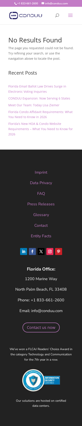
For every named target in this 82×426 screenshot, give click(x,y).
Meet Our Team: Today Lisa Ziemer (33, 105)
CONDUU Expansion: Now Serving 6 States (39, 98)
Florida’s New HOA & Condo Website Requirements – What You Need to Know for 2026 (40, 129)
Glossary (41, 214)
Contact (41, 225)
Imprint (41, 172)
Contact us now (41, 327)
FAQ (41, 193)
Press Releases (41, 204)
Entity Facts (41, 236)
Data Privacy (41, 182)
